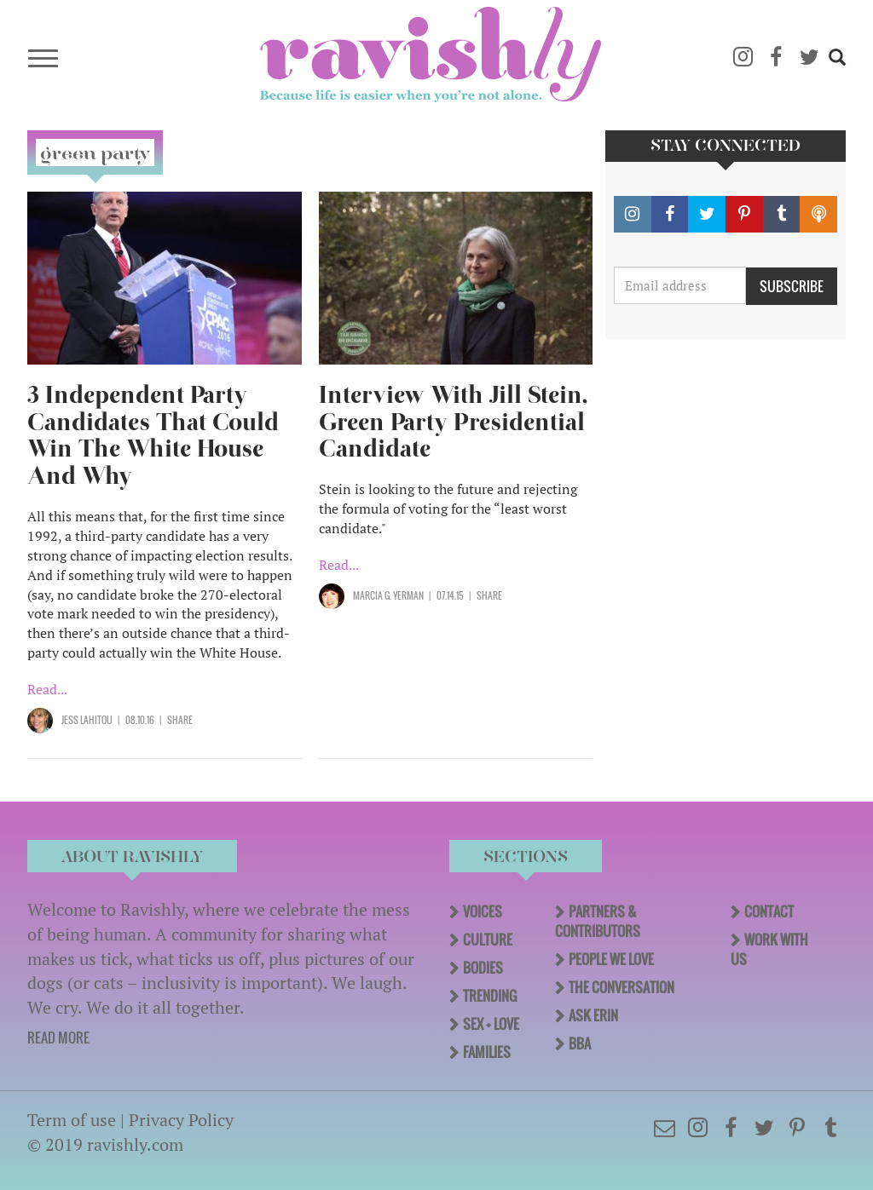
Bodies (483, 967)
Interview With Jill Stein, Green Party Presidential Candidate (453, 422)
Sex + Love (491, 1024)
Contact (769, 911)
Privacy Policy (181, 1119)
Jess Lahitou (87, 720)
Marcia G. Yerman (388, 595)
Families (487, 1052)
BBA (580, 1043)
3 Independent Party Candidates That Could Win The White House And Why (153, 436)
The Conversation (621, 987)
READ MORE (58, 1037)
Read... (47, 689)
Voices (482, 911)
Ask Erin (593, 1015)
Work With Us (769, 949)
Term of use (71, 1119)
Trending (490, 996)
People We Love (611, 959)
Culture (487, 939)
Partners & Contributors (597, 921)
